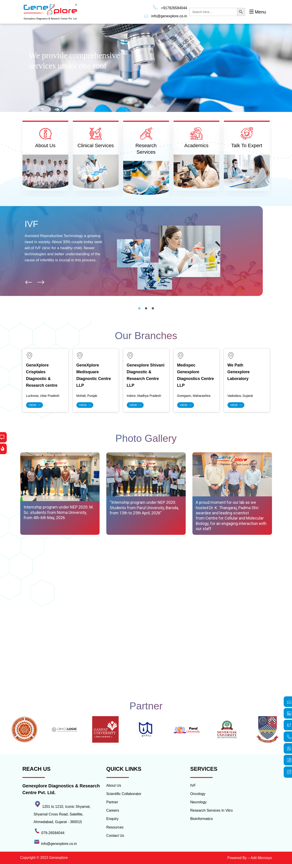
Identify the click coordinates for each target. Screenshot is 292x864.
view (85, 405)
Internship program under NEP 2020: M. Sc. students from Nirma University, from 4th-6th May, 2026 (59, 512)
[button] (257, 12)
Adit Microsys (261, 858)
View (34, 405)
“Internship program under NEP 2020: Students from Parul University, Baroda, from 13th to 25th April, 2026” (144, 507)
